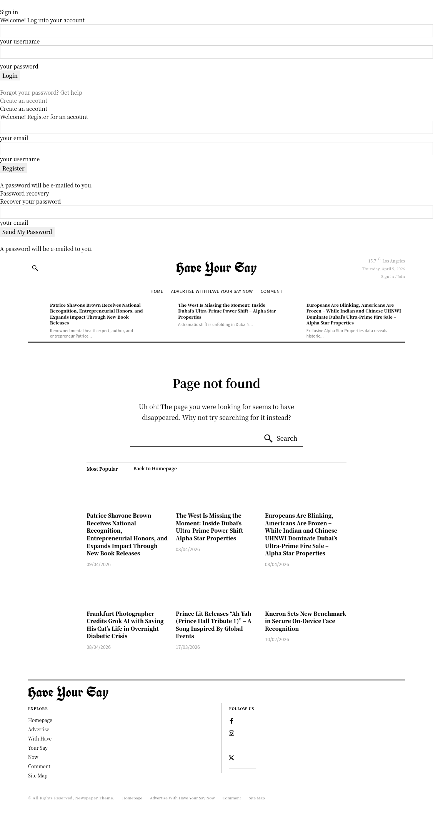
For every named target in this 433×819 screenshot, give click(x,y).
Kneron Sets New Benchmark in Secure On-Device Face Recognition (305, 621)
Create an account (23, 100)
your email (14, 138)
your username (20, 41)
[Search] (280, 439)
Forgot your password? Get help (41, 92)
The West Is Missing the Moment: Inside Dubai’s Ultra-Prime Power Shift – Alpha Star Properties (227, 311)
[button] (35, 268)
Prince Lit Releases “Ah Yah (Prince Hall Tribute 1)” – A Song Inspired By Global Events (213, 625)
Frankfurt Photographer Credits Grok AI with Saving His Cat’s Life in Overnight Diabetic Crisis (125, 625)
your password (19, 66)
